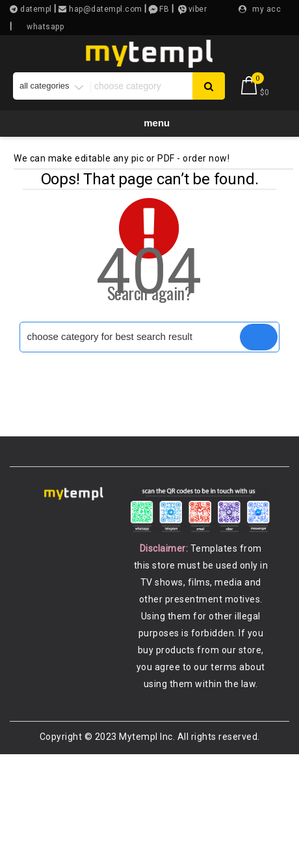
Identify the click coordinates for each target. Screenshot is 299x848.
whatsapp (45, 26)
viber (197, 9)
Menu (149, 122)
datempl (35, 9)
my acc (266, 9)
